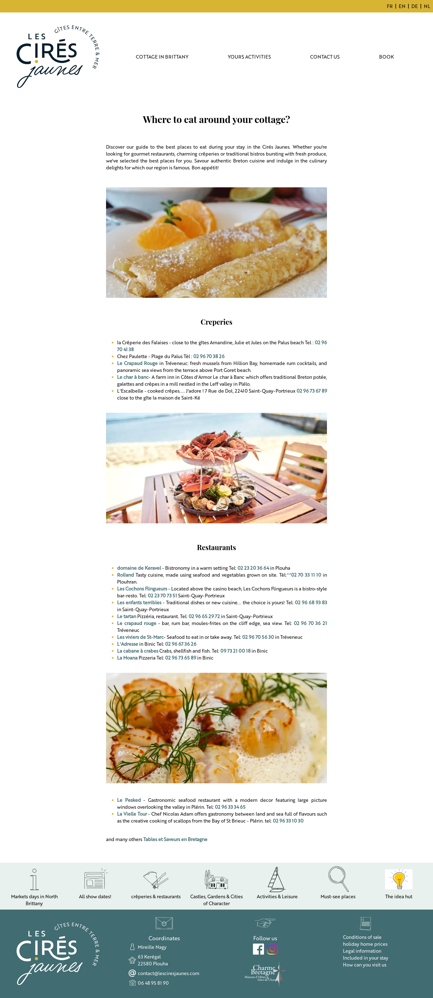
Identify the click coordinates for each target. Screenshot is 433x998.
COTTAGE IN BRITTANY (162, 57)
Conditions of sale (362, 937)
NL (427, 6)
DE (414, 6)
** (304, 575)
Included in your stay (365, 958)
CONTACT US (325, 57)
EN (402, 6)
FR (390, 6)
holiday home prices (365, 944)
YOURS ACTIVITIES (249, 57)
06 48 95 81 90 (153, 983)
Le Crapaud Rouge (137, 363)
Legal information (362, 951)
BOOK (386, 57)
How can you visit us (364, 965)
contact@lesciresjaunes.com (168, 973)
